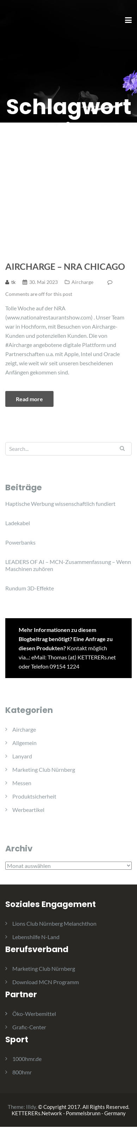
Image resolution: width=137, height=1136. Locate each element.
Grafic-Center (29, 1027)
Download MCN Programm (45, 982)
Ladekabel (17, 523)
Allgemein (24, 742)
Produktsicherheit (34, 796)
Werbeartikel (28, 809)
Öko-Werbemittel (34, 1013)
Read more (29, 399)
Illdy (31, 1107)
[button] (15, 22)
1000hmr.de (27, 1058)
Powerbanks (20, 542)
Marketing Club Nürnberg (43, 769)
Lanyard (22, 756)
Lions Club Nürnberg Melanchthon (54, 923)
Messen (21, 783)
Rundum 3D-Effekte (29, 588)
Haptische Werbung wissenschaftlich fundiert (60, 503)
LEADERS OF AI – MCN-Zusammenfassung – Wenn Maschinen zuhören (68, 565)
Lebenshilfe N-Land (36, 936)
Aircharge (82, 282)
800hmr (22, 1072)
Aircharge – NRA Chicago (65, 266)
